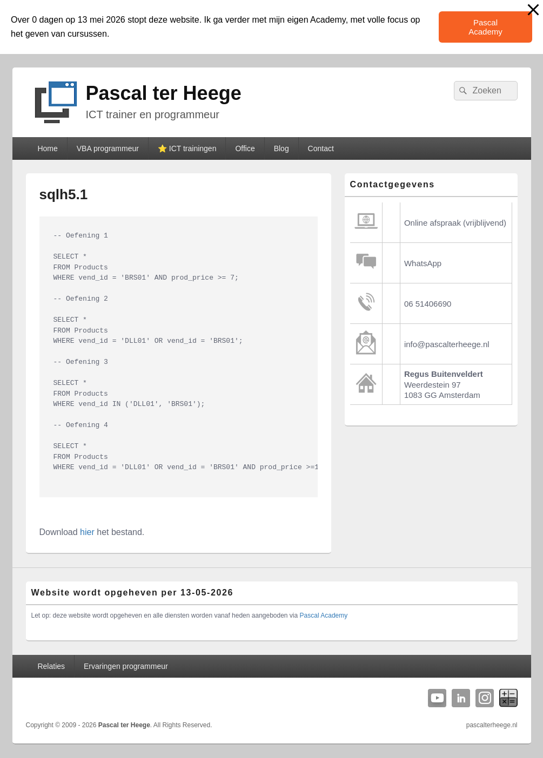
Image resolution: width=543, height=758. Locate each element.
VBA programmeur (108, 148)
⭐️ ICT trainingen (187, 148)
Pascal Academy (485, 27)
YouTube (437, 698)
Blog (281, 148)
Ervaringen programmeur (126, 666)
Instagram (484, 698)
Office (244, 148)
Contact (321, 148)
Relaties (51, 666)
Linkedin (461, 698)
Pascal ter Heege (164, 93)
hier (87, 532)
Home (47, 148)
